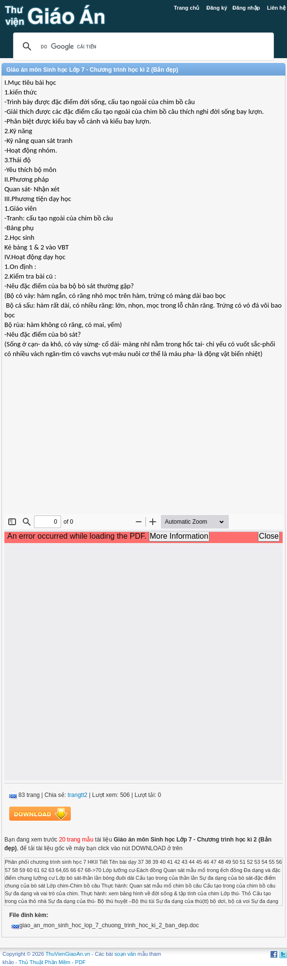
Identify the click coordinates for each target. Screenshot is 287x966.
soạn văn (125, 954)
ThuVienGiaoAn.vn (68, 954)
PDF (80, 962)
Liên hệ (276, 8)
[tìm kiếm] (142, 46)
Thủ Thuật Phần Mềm (44, 962)
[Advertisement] (143, 444)
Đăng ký (217, 8)
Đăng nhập (246, 8)
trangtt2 (77, 795)
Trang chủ (187, 8)
